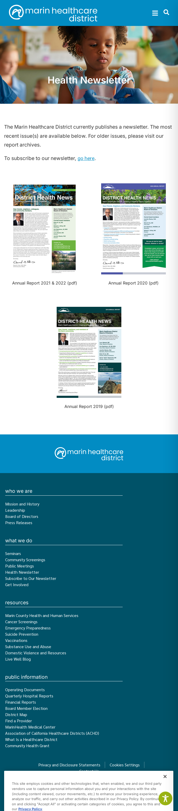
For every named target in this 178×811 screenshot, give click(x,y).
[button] (155, 13)
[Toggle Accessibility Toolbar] (165, 798)
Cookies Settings (125, 764)
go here (86, 158)
